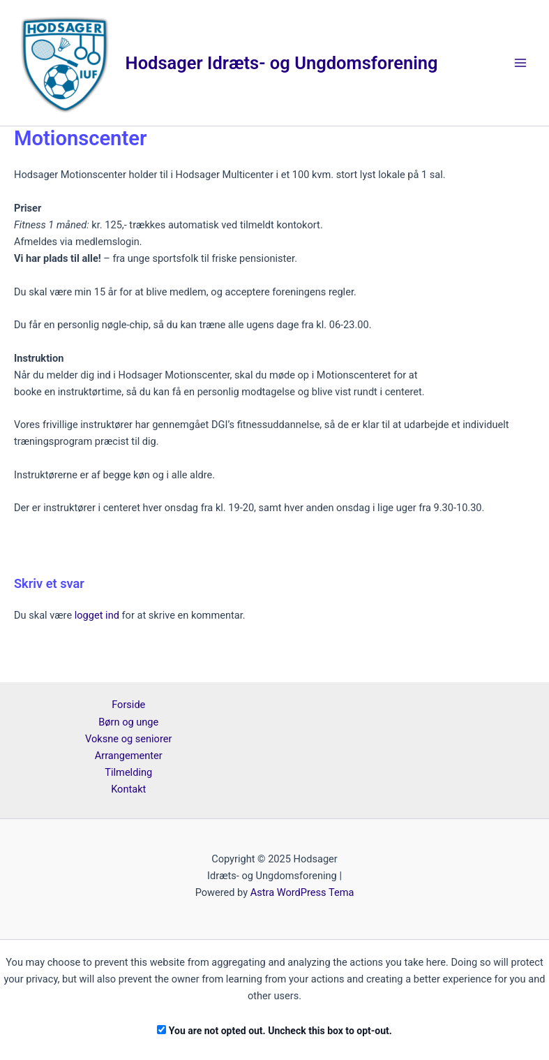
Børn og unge (128, 722)
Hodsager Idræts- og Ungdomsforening (282, 62)
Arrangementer (129, 755)
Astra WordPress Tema (302, 892)
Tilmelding (128, 772)
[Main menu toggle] (520, 63)
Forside (128, 704)
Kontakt (128, 789)
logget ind (97, 615)
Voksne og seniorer (128, 739)
